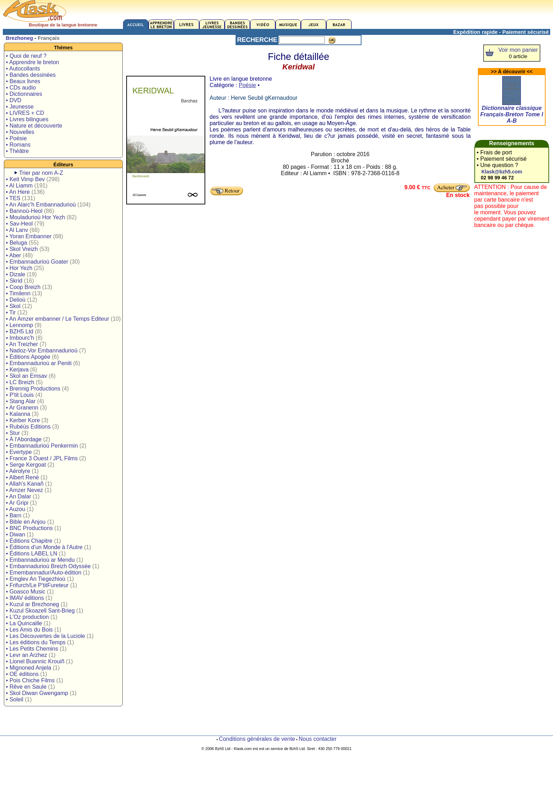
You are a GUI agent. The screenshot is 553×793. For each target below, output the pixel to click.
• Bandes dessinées (31, 75)
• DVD (14, 100)
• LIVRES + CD (25, 113)
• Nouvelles (20, 132)
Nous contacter (318, 739)
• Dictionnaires (24, 94)
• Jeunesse (20, 107)
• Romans (18, 145)
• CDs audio (21, 88)
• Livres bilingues (27, 119)
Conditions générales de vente (257, 739)
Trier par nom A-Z (41, 173)
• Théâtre (17, 151)
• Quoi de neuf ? (26, 56)
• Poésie (16, 138)
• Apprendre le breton (32, 62)
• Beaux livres (23, 81)
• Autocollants (23, 69)
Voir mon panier (518, 50)
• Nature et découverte (34, 126)
